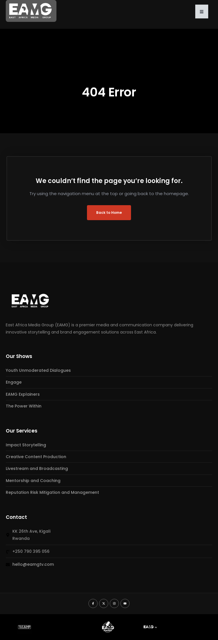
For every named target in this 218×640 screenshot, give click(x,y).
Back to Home (109, 212)
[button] (201, 11)
